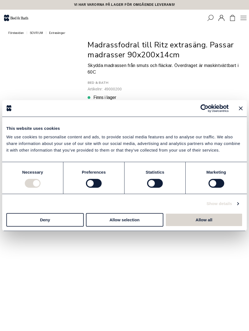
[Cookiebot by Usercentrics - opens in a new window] (204, 108)
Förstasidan (16, 32)
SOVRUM (36, 32)
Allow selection (124, 219)
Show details (219, 203)
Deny (45, 219)
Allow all (204, 219)
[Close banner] (241, 108)
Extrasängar (57, 32)
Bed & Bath (98, 82)
